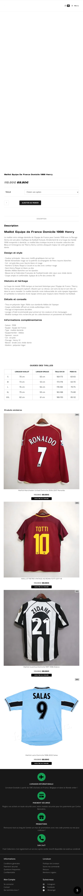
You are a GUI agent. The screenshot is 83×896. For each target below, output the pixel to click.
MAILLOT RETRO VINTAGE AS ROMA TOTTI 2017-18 (41, 579)
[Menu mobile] (74, 5)
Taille (8, 192)
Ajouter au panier (30, 203)
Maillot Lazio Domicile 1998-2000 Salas (41, 755)
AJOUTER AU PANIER (41, 498)
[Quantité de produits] (6, 203)
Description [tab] (41, 219)
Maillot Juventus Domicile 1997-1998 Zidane (41, 667)
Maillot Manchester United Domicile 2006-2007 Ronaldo (41, 490)
